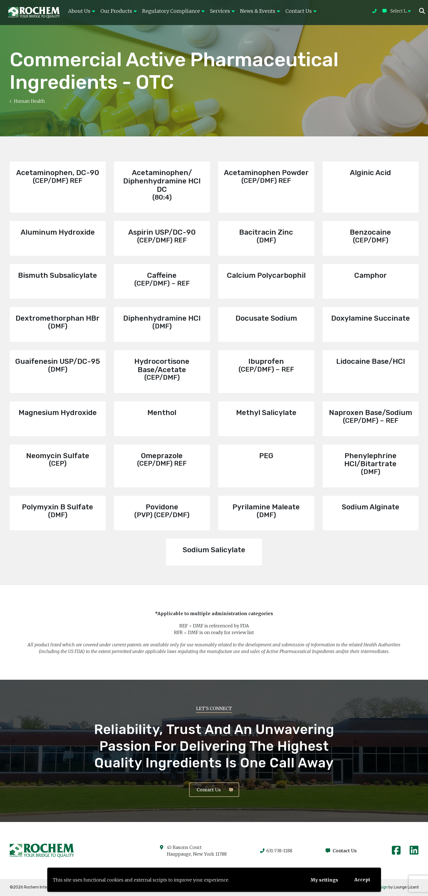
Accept (362, 879)
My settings (324, 880)
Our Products (118, 11)
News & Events (260, 11)
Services (222, 11)
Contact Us (300, 11)
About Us (81, 11)
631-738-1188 (276, 850)
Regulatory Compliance (173, 11)
